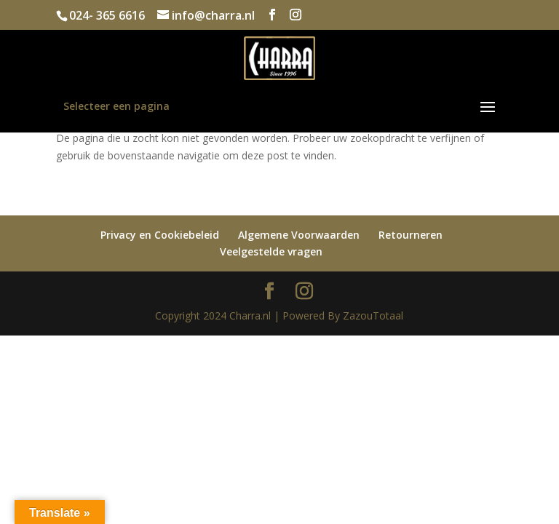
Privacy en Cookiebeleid (159, 235)
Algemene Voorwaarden (299, 235)
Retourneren (410, 235)
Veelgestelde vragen (271, 251)
